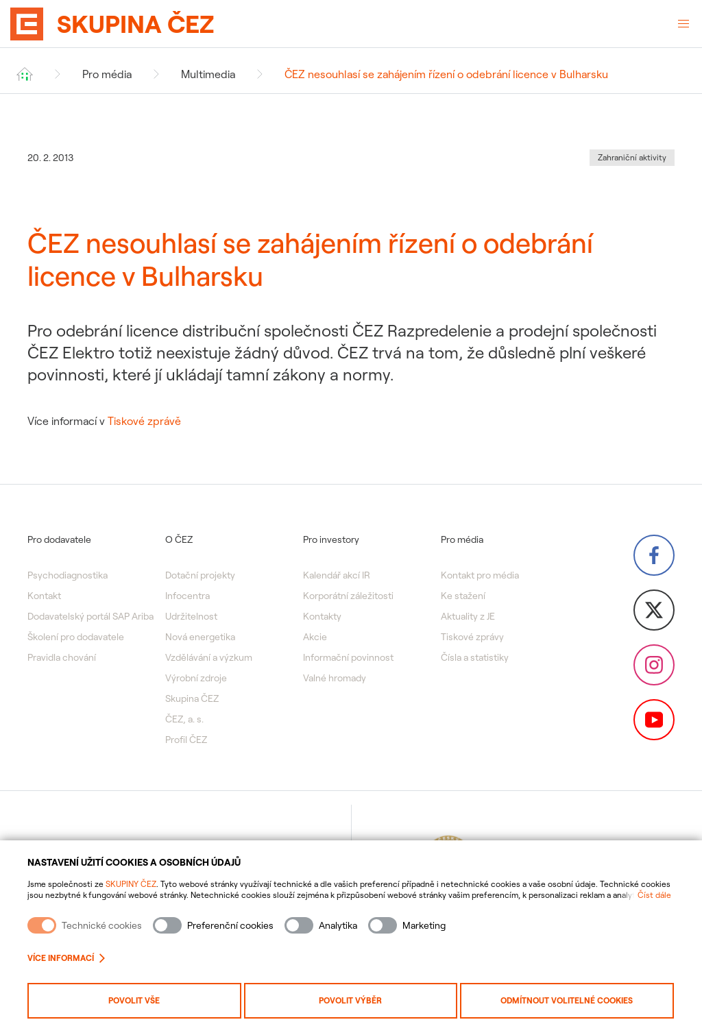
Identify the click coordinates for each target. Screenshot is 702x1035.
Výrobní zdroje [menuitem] (196, 678)
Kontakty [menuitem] (322, 616)
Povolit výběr (350, 1000)
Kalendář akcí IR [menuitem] (336, 575)
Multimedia (208, 74)
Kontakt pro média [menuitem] (480, 575)
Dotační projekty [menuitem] (200, 575)
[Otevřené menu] (683, 24)
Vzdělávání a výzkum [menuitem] (208, 657)
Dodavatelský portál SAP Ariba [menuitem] (90, 616)
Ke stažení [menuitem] (463, 595)
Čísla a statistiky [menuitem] (475, 657)
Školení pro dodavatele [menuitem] (75, 637)
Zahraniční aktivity (632, 157)
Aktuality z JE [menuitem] (468, 616)
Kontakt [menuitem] (44, 595)
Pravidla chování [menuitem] (61, 657)
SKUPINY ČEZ (131, 884)
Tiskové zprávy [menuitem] (472, 637)
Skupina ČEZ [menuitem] (192, 698)
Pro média (107, 74)
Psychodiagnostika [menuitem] (67, 575)
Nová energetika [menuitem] (200, 637)
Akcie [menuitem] (315, 637)
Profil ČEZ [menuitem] (186, 739)
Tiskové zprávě (144, 421)
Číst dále (654, 895)
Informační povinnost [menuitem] (348, 657)
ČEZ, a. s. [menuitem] (184, 719)
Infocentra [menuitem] (187, 595)
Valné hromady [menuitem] (334, 678)
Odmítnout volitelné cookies (566, 1000)
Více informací (66, 958)
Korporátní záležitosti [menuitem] (348, 595)
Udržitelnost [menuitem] (191, 616)
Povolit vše (134, 1000)
